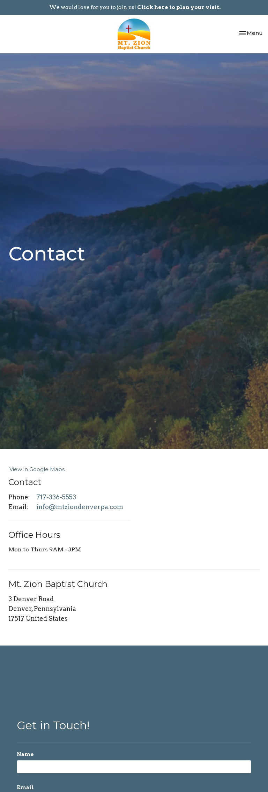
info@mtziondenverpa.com (79, 507)
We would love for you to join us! (135, 7)
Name (25, 754)
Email (25, 787)
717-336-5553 (56, 497)
